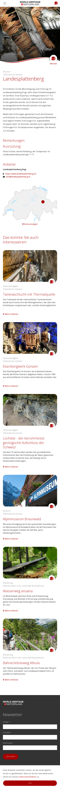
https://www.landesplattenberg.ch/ (20, 173)
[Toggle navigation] (5, 3)
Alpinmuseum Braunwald (22, 519)
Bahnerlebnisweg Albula (21, 662)
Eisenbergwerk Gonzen (20, 366)
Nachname (7, 743)
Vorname (7, 732)
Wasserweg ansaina (18, 591)
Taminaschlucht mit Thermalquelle (29, 294)
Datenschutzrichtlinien (27, 777)
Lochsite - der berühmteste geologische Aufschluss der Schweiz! (23, 442)
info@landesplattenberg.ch (18, 176)
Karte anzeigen (30, 224)
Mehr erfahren (10, 314)
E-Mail (6, 722)
